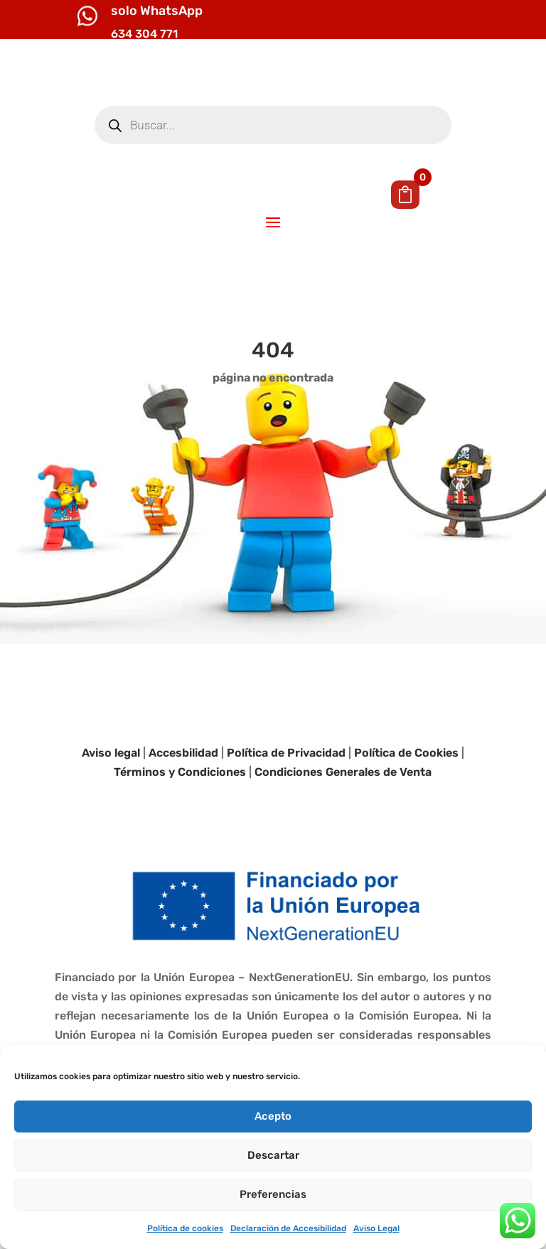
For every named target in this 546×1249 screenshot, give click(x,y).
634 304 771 (144, 33)
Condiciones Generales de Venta (343, 828)
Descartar (273, 1155)
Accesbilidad (183, 808)
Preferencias (273, 1194)
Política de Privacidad (286, 808)
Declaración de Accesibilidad (288, 1228)
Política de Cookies (406, 808)
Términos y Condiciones (180, 828)
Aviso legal (111, 808)
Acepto (273, 1116)
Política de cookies (185, 1228)
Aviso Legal (376, 1228)
